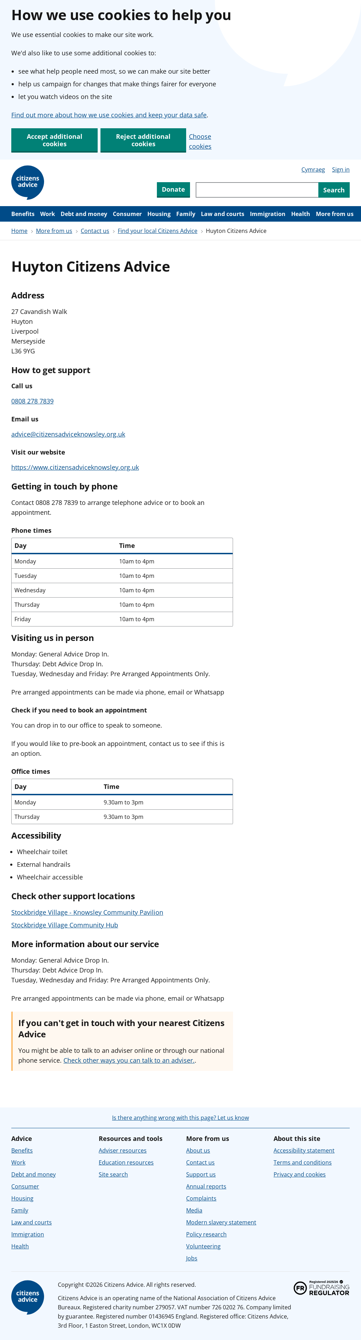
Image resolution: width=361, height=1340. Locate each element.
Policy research (206, 1234)
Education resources (126, 1162)
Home (19, 231)
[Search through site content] (257, 190)
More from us (335, 214)
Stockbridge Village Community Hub (64, 925)
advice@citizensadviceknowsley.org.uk (68, 434)
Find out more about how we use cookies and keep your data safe (109, 115)
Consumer (127, 214)
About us (198, 1150)
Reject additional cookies (143, 140)
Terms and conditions (303, 1162)
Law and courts (222, 214)
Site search (113, 1174)
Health (300, 214)
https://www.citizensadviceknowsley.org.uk (75, 467)
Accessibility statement (304, 1150)
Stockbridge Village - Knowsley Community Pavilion (87, 912)
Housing (159, 214)
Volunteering (203, 1246)
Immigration (268, 214)
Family (185, 214)
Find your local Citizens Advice (157, 231)
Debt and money (84, 214)
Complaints (201, 1198)
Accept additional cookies (54, 140)
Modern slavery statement (221, 1222)
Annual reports (206, 1186)
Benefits (23, 214)
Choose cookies (200, 141)
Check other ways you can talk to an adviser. (129, 1060)
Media (194, 1210)
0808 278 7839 (32, 401)
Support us (201, 1174)
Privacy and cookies (300, 1174)
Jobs (191, 1258)
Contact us (95, 231)
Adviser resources (123, 1150)
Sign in (341, 169)
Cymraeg (313, 169)
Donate (173, 189)
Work (47, 214)
